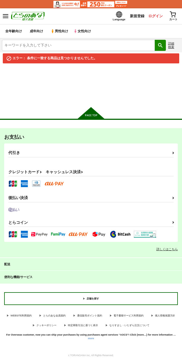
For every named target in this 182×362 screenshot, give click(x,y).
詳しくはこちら (167, 249)
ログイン (154, 16)
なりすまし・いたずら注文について (129, 325)
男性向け (60, 32)
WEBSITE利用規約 (21, 316)
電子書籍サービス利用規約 (129, 316)
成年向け (36, 32)
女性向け (83, 32)
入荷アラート (16, 79)
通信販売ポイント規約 (89, 316)
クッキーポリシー (46, 325)
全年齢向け (14, 32)
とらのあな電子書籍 (16, 70)
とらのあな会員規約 (54, 316)
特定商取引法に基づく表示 (83, 325)
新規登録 (135, 16)
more (91, 339)
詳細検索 (171, 45)
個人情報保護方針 (165, 316)
